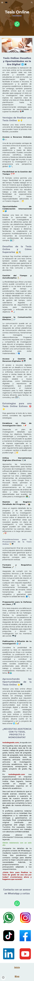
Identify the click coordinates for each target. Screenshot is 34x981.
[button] (2, 2)
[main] (17, 13)
